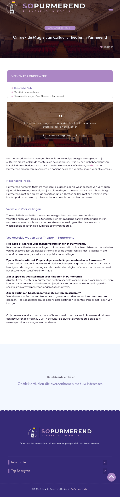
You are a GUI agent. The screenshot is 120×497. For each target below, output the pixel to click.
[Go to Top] (111, 477)
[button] (111, 11)
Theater (108, 46)
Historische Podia (23, 88)
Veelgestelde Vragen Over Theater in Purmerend (39, 96)
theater (94, 165)
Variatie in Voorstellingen (26, 92)
